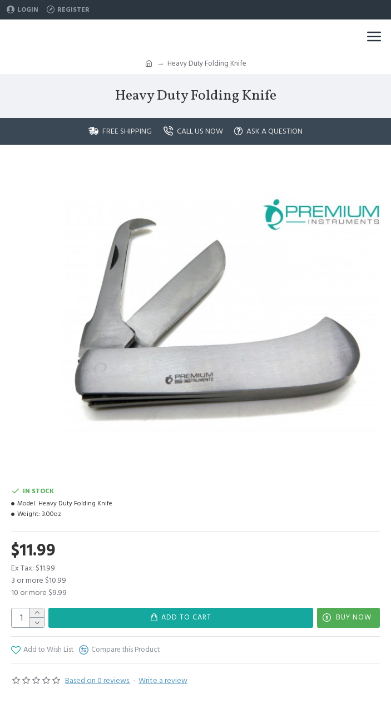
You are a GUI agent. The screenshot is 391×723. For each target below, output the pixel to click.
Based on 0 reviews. (97, 680)
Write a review (162, 680)
